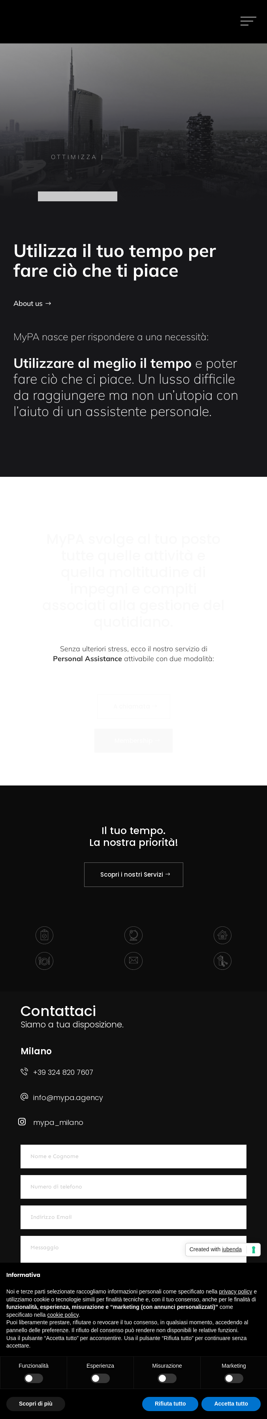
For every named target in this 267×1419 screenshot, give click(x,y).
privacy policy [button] (235, 1291)
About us (28, 303)
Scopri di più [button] (36, 1403)
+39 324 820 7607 (63, 1072)
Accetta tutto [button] (231, 1403)
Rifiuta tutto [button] (170, 1403)
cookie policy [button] (63, 1315)
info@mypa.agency (68, 1097)
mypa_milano (58, 1122)
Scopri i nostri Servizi (131, 874)
